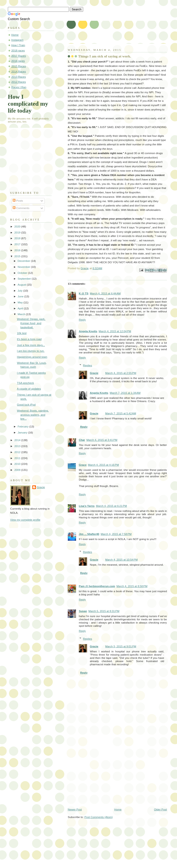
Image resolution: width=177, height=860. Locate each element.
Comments (21, 208)
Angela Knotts (88, 331)
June (21, 296)
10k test (22, 333)
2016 (17, 250)
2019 (17, 232)
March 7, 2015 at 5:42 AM (120, 413)
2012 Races (18, 82)
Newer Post (75, 809)
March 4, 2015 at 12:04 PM (115, 331)
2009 (17, 470)
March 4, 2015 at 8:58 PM (131, 586)
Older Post (160, 809)
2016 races (18, 61)
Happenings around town (32, 356)
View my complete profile (25, 519)
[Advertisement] (102, 775)
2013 (17, 446)
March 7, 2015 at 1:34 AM (125, 392)
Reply (82, 319)
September (25, 278)
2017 (17, 244)
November (24, 267)
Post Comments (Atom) (98, 817)
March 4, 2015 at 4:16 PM (103, 464)
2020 (17, 226)
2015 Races (18, 66)
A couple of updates (29, 388)
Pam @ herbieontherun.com (97, 586)
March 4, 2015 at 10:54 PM (121, 559)
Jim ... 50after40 (89, 534)
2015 (17, 256)
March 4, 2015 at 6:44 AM (105, 293)
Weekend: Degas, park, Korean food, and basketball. (31, 323)
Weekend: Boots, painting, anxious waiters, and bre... (33, 414)
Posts (18, 200)
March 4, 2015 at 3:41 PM (101, 440)
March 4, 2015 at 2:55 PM (120, 373)
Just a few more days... (31, 345)
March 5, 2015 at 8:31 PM (103, 611)
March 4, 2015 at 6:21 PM (111, 506)
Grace (83, 464)
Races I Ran (18, 87)
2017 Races (18, 55)
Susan (83, 611)
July (20, 290)
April (21, 308)
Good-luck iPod (26, 404)
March (22, 314)
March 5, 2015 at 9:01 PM (120, 646)
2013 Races (18, 76)
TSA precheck (25, 383)
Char (82, 440)
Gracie (94, 373)
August (22, 284)
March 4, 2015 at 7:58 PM (116, 534)
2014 (17, 440)
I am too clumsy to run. (30, 350)
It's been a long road (29, 339)
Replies (87, 365)
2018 (17, 238)
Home (118, 809)
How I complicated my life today (28, 103)
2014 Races (18, 71)
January (23, 432)
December (24, 261)
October (23, 273)
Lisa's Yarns (86, 506)
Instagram (17, 40)
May (21, 302)
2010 (17, 464)
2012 (17, 452)
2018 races (18, 50)
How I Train (18, 45)
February (23, 426)
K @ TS (83, 293)
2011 (17, 458)
